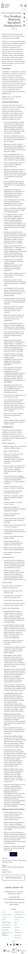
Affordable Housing (6, 922)
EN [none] (22, 952)
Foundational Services (20, 914)
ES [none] (25, 952)
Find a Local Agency (6, 914)
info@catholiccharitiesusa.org (16, 899)
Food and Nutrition (6, 924)
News (16, 924)
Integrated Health (6, 927)
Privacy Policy (18, 935)
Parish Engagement (19, 917)
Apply (13, 854)
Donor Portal (17, 937)
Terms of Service (18, 932)
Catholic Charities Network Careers (14, 13)
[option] (25, 952)
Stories (16, 922)
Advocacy (17, 919)
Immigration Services (19, 912)
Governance (17, 930)
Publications (17, 927)
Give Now (4, 917)
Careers (4, 919)
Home (3, 912)
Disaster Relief (5, 930)
